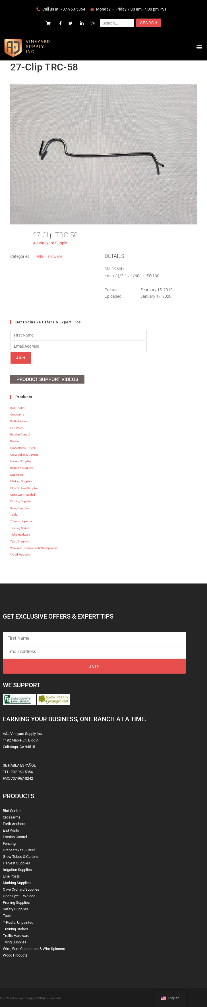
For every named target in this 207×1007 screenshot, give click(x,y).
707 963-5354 (22, 772)
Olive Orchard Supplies (24, 488)
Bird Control (17, 408)
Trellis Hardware (48, 256)
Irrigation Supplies (21, 468)
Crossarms (17, 414)
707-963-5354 (72, 9)
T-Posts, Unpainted (22, 521)
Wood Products (20, 554)
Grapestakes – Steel (22, 448)
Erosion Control (20, 434)
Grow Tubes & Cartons (24, 455)
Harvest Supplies (20, 461)
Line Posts (16, 475)
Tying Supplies (19, 541)
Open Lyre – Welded (22, 495)
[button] (199, 47)
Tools (13, 514)
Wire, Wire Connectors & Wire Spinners (33, 548)
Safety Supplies (19, 508)
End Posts (16, 428)
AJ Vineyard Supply (50, 243)
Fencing (15, 441)
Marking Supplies (21, 481)
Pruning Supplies (21, 501)
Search (149, 23)
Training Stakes (19, 528)
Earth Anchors (19, 421)
